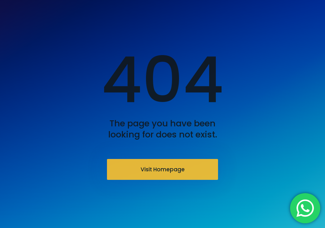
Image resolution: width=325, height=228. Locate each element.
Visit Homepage (163, 169)
